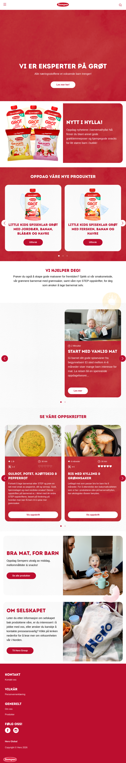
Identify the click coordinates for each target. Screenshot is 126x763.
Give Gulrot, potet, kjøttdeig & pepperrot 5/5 (51, 466)
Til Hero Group (20, 650)
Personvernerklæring (15, 694)
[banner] (63, 4)
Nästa (122, 221)
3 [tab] (67, 256)
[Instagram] (16, 730)
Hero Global (11, 741)
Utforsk (33, 242)
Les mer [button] (78, 391)
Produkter (9, 714)
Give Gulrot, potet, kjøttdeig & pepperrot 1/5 (39, 466)
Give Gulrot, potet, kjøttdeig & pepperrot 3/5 (45, 466)
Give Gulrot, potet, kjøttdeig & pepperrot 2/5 (42, 466)
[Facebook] (7, 730)
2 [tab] (63, 256)
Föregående (4, 221)
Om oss (8, 709)
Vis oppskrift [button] (33, 515)
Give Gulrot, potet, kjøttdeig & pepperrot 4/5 (48, 466)
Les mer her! (63, 85)
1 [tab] (59, 256)
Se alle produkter (21, 576)
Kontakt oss (10, 680)
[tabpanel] (33, 218)
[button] (120, 5)
